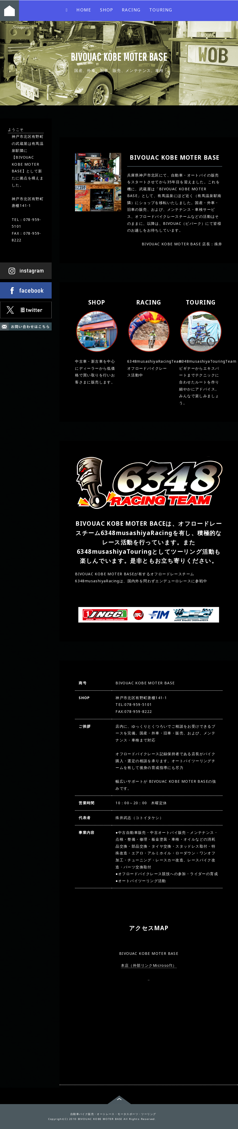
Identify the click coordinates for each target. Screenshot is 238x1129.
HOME (64, 10)
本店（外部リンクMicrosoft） (149, 965)
